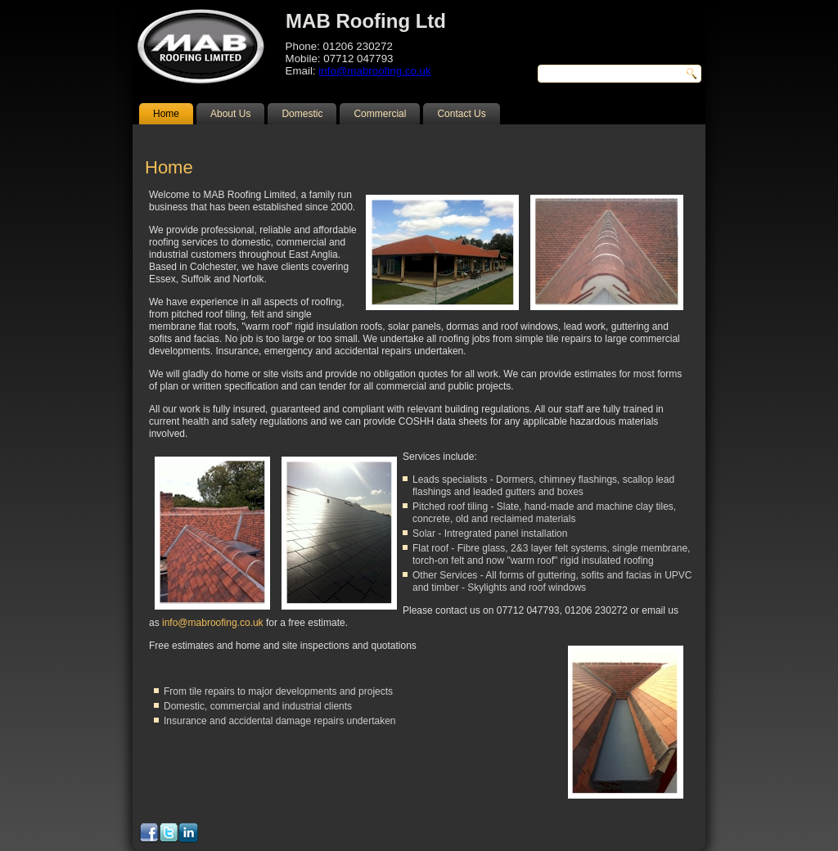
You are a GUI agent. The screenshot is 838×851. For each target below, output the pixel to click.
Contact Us (461, 113)
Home (166, 113)
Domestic (302, 113)
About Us (230, 113)
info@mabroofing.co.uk (374, 71)
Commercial (380, 113)
